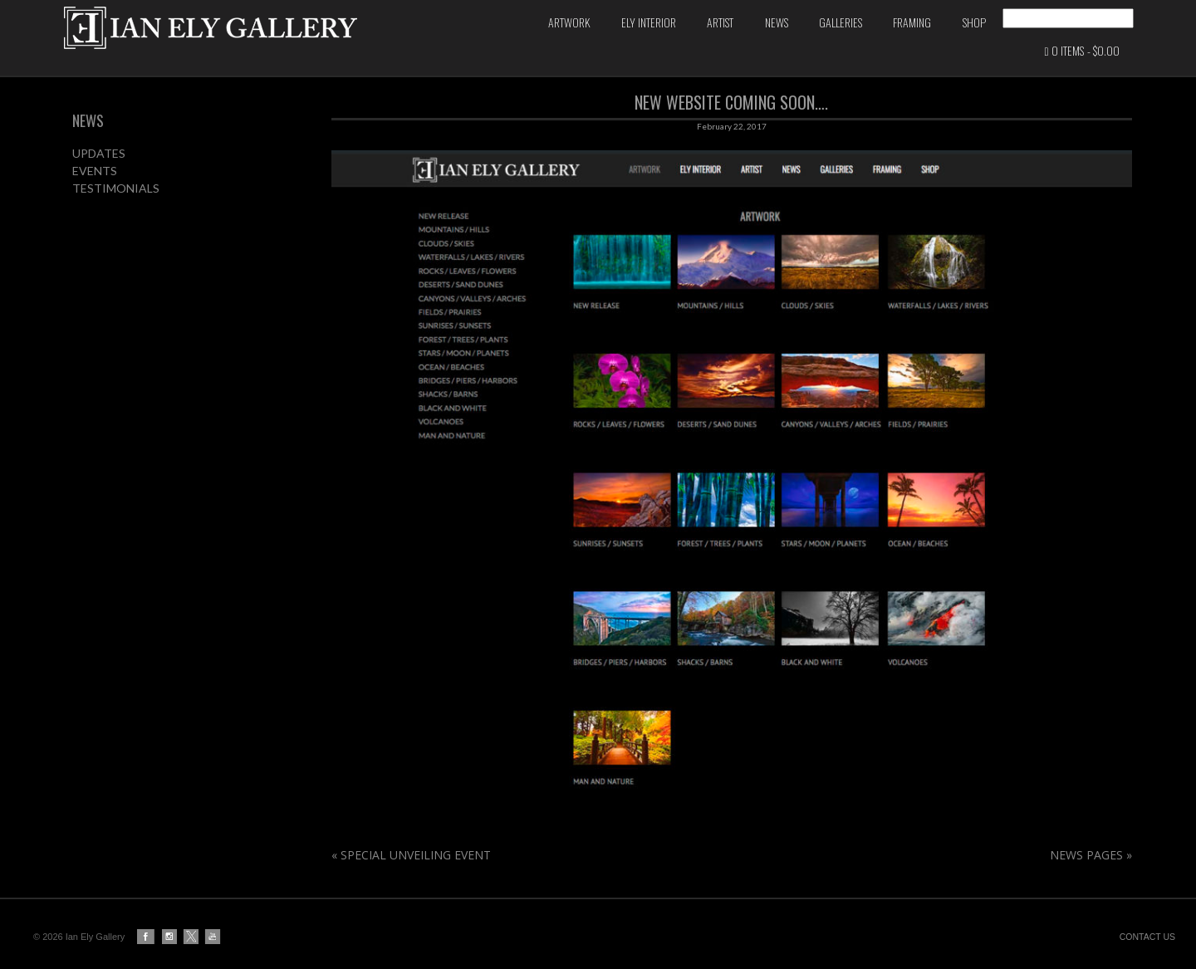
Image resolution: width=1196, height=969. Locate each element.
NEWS (88, 140)
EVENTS (94, 191)
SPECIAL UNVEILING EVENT (411, 875)
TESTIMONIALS (115, 208)
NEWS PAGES (1091, 875)
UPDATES (98, 173)
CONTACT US (1147, 937)
